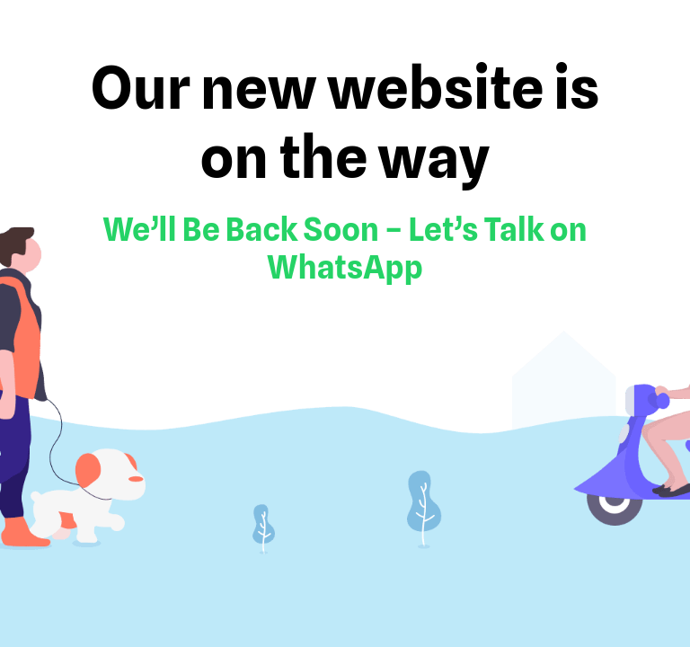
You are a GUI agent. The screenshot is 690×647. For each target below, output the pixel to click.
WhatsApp (345, 267)
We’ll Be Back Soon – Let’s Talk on (344, 229)
